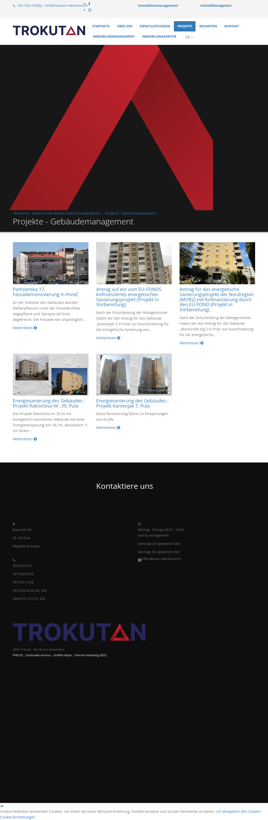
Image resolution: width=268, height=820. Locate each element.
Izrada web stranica (38, 655)
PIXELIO (18, 655)
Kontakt (231, 26)
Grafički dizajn (63, 655)
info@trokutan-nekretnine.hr (66, 5)
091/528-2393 (28, 5)
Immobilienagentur (159, 36)
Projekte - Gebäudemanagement (131, 213)
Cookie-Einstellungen (17, 817)
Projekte (184, 26)
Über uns (124, 26)
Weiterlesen (25, 327)
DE (188, 37)
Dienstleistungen (155, 26)
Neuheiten (208, 26)
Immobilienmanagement (114, 36)
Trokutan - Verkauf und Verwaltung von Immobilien (56, 213)
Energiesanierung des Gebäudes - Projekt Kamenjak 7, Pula (132, 403)
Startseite (101, 26)
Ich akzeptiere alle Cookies (238, 811)
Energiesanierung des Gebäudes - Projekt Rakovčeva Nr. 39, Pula (49, 403)
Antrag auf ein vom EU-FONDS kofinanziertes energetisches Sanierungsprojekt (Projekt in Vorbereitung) (128, 296)
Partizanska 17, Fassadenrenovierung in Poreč (45, 291)
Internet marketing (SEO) (90, 655)
